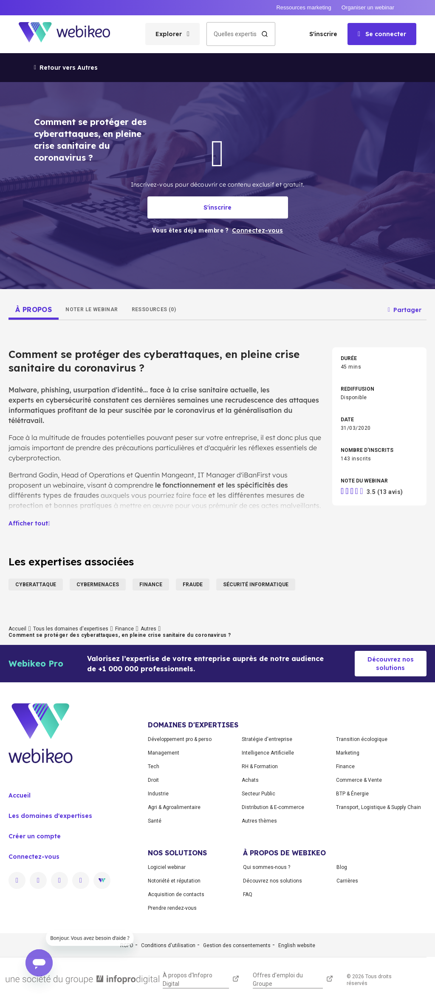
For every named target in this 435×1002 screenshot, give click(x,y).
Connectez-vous (33, 856)
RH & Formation (260, 766)
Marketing (347, 753)
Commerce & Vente (359, 780)
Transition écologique (361, 739)
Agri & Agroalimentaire (174, 807)
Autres (148, 629)
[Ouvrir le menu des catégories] (172, 34)
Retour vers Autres (66, 67)
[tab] (33, 309)
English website (296, 945)
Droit (153, 780)
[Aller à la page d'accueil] (72, 34)
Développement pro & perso (180, 739)
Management (163, 753)
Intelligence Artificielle (268, 753)
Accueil (17, 629)
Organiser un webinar (368, 7)
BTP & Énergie (352, 794)
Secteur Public (258, 794)
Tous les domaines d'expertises (70, 629)
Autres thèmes (259, 821)
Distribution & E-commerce (273, 807)
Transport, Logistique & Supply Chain (378, 807)
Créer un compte (34, 836)
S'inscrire (323, 34)
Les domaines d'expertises (50, 816)
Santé (154, 821)
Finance (124, 629)
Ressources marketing (303, 7)
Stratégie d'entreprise (267, 739)
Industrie (158, 794)
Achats (250, 780)
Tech (153, 766)
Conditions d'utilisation (168, 945)
